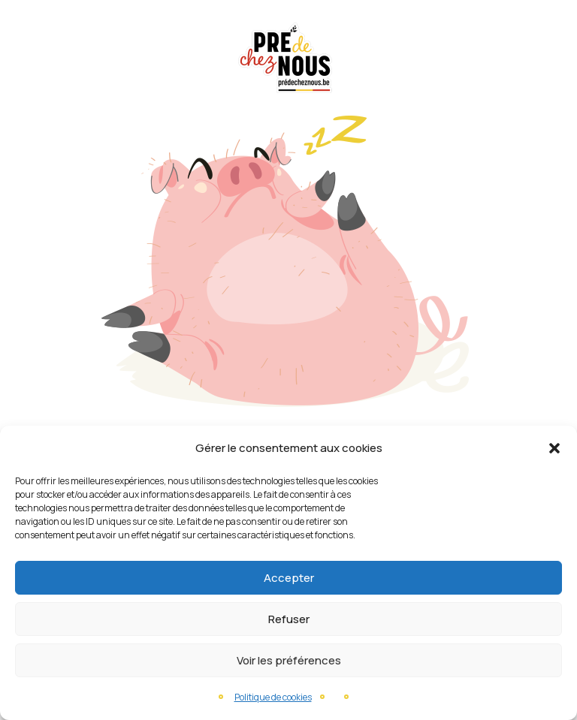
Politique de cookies (273, 697)
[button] (554, 448)
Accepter (289, 578)
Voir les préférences (289, 660)
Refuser (289, 619)
